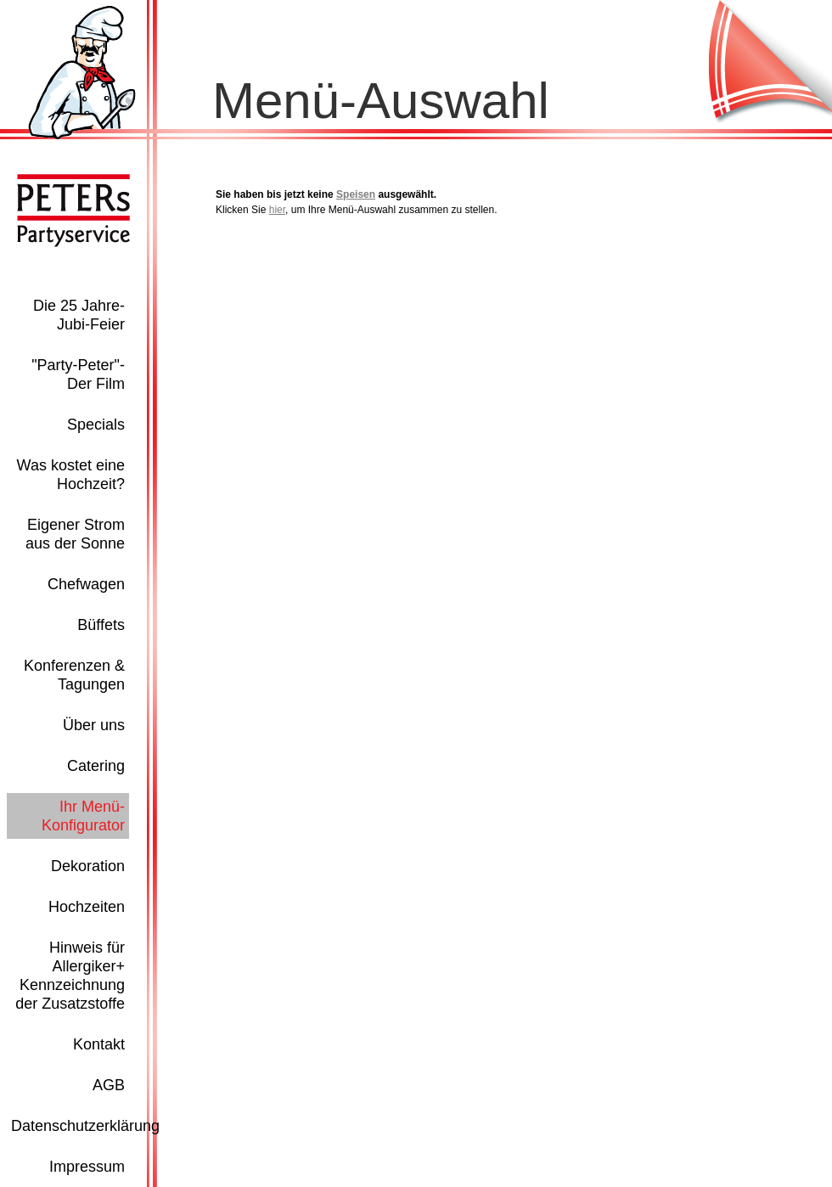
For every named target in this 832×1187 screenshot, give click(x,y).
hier (277, 210)
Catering (96, 765)
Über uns (94, 725)
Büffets (101, 624)
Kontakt (99, 1044)
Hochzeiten (86, 906)
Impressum (87, 1166)
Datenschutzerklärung (85, 1125)
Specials (96, 424)
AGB (109, 1085)
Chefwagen (86, 584)
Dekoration (88, 866)
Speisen (355, 194)
